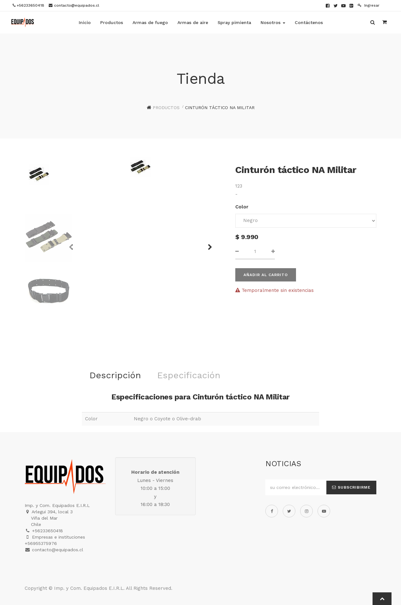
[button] (208, 244)
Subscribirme (351, 487)
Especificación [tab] (188, 375)
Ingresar (368, 5)
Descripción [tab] (115, 375)
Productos (166, 107)
